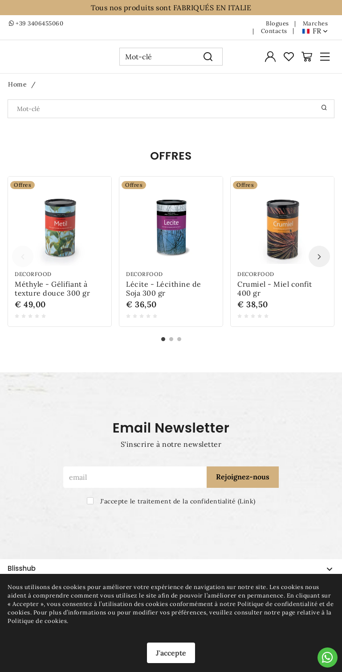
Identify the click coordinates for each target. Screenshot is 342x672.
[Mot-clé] (156, 59)
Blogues (277, 23)
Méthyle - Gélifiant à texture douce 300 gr (52, 293)
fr (320, 30)
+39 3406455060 (36, 23)
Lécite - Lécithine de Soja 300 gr (163, 293)
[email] (135, 477)
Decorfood (33, 279)
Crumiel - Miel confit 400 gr (274, 293)
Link (246, 501)
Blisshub (170, 568)
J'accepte (171, 652)
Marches (315, 23)
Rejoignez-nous (242, 476)
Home (17, 89)
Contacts (274, 31)
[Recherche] (208, 59)
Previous (22, 261)
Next (319, 261)
